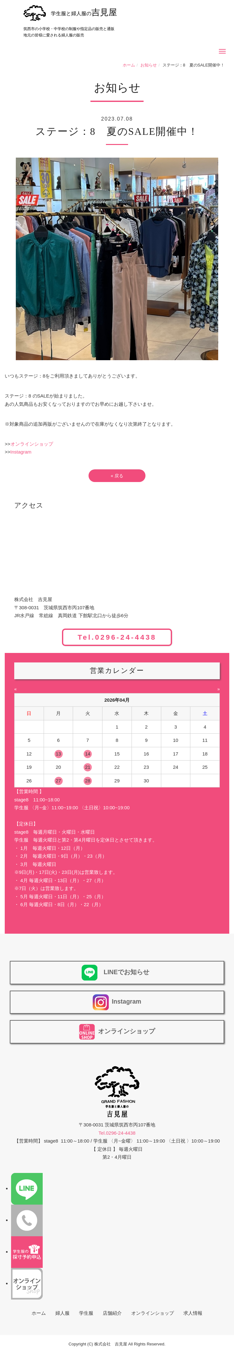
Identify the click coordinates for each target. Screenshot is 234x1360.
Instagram (21, 451)
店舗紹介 (112, 1313)
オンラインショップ (31, 444)
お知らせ (148, 65)
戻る (117, 475)
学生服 (86, 1313)
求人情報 (192, 1313)
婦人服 (62, 1313)
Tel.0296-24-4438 (116, 637)
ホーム (129, 65)
